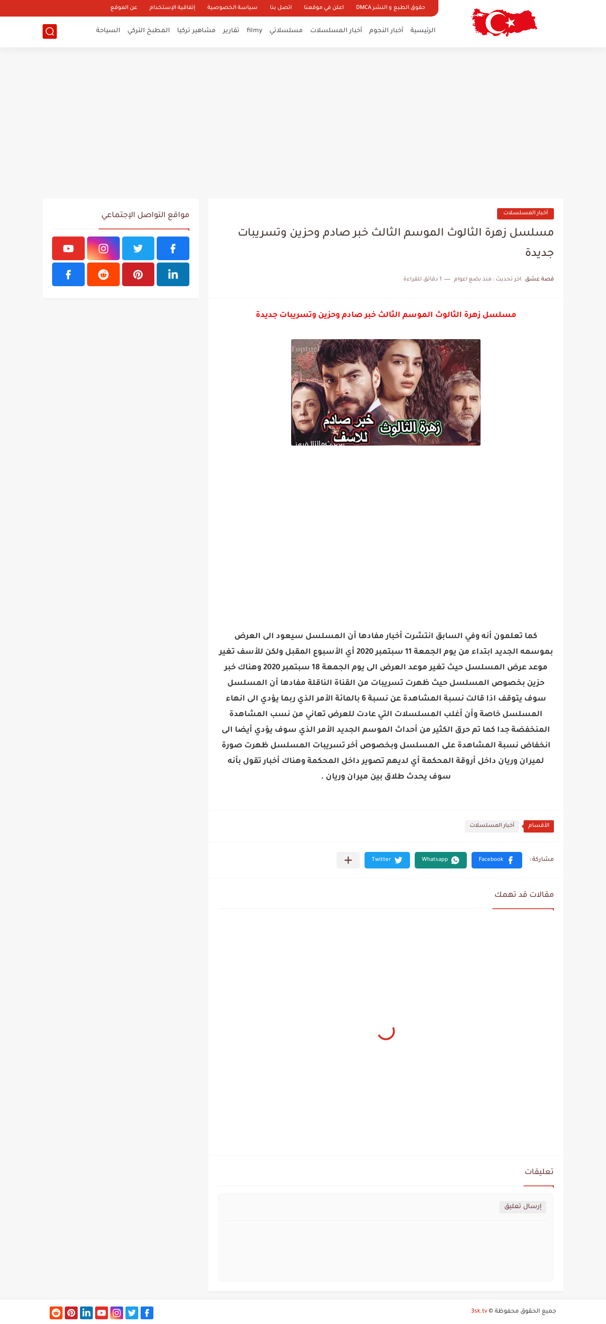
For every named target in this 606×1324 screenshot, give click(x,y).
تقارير (231, 31)
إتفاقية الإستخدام (172, 8)
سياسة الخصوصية (232, 8)
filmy (254, 31)
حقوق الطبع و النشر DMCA (390, 8)
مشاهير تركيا (196, 31)
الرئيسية (423, 31)
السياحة (108, 31)
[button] (497, 860)
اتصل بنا (281, 8)
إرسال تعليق (523, 1206)
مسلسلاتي (286, 31)
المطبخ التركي (148, 31)
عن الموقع (123, 8)
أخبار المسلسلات (336, 31)
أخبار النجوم (386, 31)
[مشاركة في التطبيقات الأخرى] (348, 860)
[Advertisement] (303, 123)
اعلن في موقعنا (324, 8)
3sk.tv (479, 1311)
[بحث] (50, 31)
